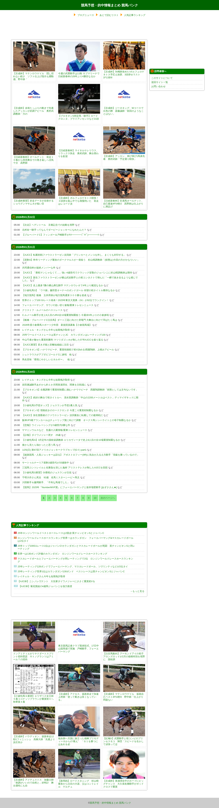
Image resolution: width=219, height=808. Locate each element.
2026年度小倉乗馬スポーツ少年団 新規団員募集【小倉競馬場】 (57, 325)
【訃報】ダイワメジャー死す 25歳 (41, 435)
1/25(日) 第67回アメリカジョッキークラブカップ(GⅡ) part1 (54, 449)
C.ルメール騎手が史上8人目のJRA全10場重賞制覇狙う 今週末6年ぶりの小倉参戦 (65, 315)
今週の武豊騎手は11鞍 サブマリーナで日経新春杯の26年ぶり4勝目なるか (79, 73)
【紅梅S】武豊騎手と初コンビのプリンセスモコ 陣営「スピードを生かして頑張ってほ (124, 740)
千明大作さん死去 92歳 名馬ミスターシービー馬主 (50, 477)
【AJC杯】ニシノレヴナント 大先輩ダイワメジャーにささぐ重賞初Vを (56, 581)
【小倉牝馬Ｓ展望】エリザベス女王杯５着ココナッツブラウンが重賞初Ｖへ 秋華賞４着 (34, 697)
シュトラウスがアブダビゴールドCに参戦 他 (46, 354)
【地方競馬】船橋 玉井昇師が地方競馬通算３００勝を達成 (54, 295)
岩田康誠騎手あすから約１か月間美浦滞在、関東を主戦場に (54, 384)
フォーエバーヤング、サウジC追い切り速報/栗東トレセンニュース (57, 305)
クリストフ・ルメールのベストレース (42, 310)
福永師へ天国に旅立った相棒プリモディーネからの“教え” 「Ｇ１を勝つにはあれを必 (79, 740)
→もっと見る (137, 591)
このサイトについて (162, 78)
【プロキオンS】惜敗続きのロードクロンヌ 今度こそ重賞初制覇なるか (60, 410)
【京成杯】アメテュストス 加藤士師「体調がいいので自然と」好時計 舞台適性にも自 (34, 781)
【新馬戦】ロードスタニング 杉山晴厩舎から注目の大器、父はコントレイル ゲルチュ (79, 782)
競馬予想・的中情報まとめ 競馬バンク (109, 5)
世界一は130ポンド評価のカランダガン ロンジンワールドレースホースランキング (62, 553)
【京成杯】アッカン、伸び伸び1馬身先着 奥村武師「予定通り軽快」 (124, 156)
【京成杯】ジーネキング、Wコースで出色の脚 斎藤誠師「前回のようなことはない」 (124, 109)
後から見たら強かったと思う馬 (38, 445)
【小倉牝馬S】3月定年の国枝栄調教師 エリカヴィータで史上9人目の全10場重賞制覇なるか (71, 440)
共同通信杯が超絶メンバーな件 (38, 267)
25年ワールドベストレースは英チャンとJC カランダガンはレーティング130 (63, 334)
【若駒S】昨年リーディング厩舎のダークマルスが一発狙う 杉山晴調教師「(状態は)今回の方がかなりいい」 (80, 259)
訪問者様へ (158, 71)
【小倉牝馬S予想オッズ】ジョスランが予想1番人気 (49, 405)
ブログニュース (85, 15)
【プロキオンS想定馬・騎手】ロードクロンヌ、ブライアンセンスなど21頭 (79, 116)
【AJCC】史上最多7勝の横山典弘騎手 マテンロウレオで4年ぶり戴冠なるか (62, 285)
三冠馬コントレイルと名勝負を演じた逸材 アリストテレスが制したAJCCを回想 (65, 467)
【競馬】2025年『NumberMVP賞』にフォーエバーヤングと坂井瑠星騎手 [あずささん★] (69, 487)
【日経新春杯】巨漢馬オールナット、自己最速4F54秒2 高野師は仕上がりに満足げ (124, 202)
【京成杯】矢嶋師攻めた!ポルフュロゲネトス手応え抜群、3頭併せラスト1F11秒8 (124, 73)
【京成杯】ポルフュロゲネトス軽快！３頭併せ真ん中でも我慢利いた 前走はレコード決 (79, 199)
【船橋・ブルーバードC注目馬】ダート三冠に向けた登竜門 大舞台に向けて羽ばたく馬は (69, 320)
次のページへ (108, 498)
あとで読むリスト (109, 15)
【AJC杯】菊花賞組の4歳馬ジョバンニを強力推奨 (45, 586)
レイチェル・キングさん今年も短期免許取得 (46, 329)
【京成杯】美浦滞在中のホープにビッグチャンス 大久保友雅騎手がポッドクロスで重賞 (124, 782)
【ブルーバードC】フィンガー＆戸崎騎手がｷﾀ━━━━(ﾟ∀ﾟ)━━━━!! (60, 234)
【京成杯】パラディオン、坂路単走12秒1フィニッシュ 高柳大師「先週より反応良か (34, 738)
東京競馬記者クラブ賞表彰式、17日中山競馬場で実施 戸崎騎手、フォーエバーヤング (79, 647)
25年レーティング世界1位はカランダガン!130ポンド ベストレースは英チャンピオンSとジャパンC (71, 571)
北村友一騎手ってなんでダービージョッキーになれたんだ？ (54, 229)
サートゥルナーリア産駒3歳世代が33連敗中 (45, 462)
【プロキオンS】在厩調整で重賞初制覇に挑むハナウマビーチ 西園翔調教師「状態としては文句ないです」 (80, 389)
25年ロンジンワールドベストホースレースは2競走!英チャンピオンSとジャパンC (61, 533)
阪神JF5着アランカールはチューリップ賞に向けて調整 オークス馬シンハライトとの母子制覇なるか (76, 420)
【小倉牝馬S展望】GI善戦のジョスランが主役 (46, 472)
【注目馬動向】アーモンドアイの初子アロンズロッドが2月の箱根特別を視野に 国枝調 (124, 655)
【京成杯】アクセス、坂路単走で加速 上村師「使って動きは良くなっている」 (79, 695)
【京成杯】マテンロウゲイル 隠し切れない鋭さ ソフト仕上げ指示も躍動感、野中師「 (34, 75)
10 (95, 498)
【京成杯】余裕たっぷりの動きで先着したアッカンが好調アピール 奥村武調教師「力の (34, 109)
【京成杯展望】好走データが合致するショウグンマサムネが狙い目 (34, 200)
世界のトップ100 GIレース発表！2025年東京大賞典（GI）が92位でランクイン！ (65, 300)
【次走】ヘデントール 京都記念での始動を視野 (48, 224)
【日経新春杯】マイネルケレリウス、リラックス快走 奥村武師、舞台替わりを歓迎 (79, 152)
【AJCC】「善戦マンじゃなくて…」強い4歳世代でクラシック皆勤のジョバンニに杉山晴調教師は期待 (77, 272)
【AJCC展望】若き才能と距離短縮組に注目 (45, 344)
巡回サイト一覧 (159, 82)
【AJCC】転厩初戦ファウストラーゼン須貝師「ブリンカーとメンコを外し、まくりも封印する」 (74, 254)
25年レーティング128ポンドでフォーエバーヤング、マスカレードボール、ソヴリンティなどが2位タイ (73, 566)
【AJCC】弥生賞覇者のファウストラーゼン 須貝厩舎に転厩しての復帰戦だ (62, 415)
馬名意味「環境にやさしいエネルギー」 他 (46, 359)
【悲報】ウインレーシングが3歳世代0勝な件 (46, 425)
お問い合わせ (158, 86)
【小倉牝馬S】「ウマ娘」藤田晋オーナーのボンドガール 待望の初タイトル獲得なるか (68, 290)
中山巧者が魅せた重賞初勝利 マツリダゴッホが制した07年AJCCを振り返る (62, 339)
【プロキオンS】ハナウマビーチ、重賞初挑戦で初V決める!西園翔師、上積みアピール (68, 349)
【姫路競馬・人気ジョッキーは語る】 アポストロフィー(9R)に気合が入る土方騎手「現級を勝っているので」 (80, 454)
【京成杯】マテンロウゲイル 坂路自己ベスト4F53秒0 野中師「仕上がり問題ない (124, 695)
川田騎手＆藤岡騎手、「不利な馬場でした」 (46, 482)
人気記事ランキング (134, 15)
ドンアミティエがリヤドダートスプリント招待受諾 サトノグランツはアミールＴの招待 (34, 655)
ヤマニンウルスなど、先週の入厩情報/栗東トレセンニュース (54, 430)
